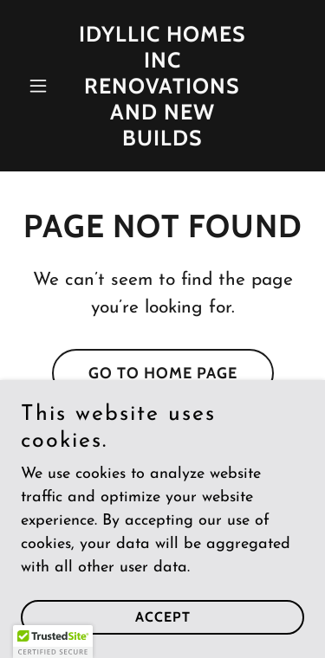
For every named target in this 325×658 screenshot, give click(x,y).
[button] (42, 85)
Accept (163, 617)
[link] (162, 141)
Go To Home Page (162, 373)
